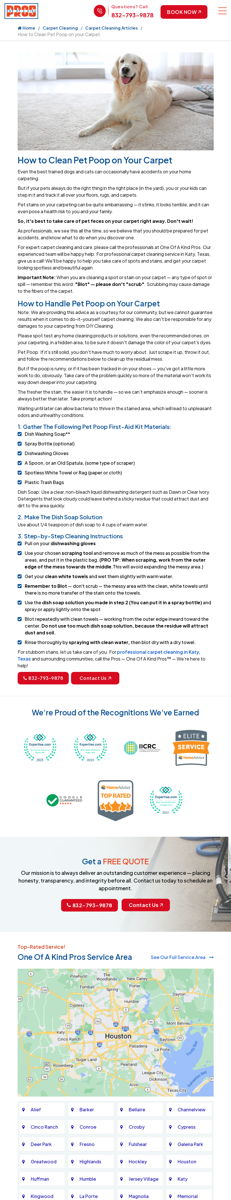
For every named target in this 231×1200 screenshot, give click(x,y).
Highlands (90, 1161)
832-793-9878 (131, 14)
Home (26, 28)
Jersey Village (144, 1179)
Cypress (186, 1127)
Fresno (87, 1144)
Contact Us (95, 679)
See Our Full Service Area (182, 957)
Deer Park (41, 1144)
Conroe (88, 1127)
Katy (183, 1179)
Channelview (191, 1109)
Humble (88, 1179)
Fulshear (138, 1144)
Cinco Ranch (44, 1127)
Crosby (137, 1127)
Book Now (183, 12)
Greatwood (44, 1161)
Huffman (40, 1179)
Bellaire (137, 1109)
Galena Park (190, 1144)
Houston (187, 1161)
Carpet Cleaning (60, 28)
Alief (36, 1109)
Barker (87, 1109)
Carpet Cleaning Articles (111, 28)
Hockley (138, 1161)
